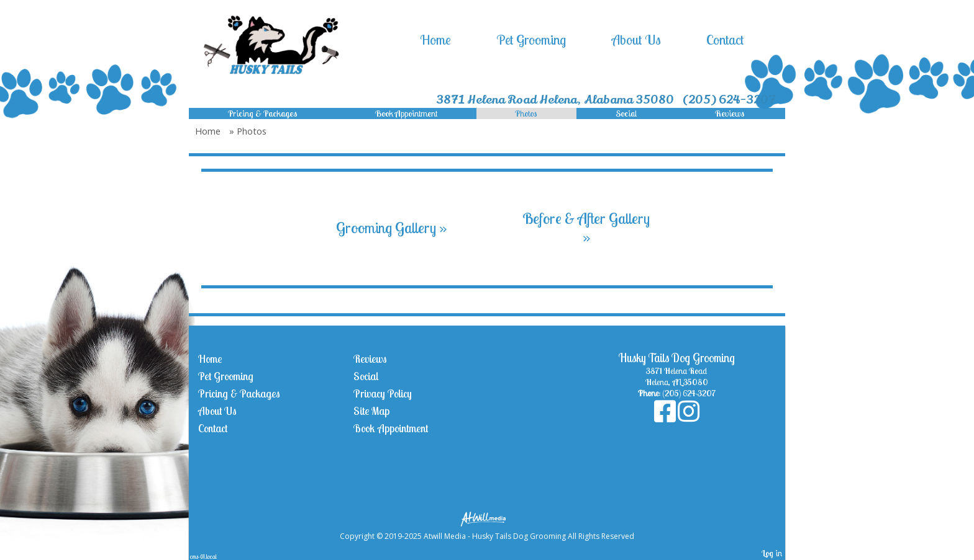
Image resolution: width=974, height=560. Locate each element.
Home (435, 39)
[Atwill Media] (487, 518)
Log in (772, 553)
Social (626, 113)
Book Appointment (406, 113)
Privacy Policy (382, 393)
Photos (526, 113)
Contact (725, 39)
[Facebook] (666, 417)
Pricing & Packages (262, 113)
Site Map (371, 410)
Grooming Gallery (391, 227)
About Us (636, 39)
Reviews (729, 113)
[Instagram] (688, 417)
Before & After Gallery (586, 227)
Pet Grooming (531, 39)
